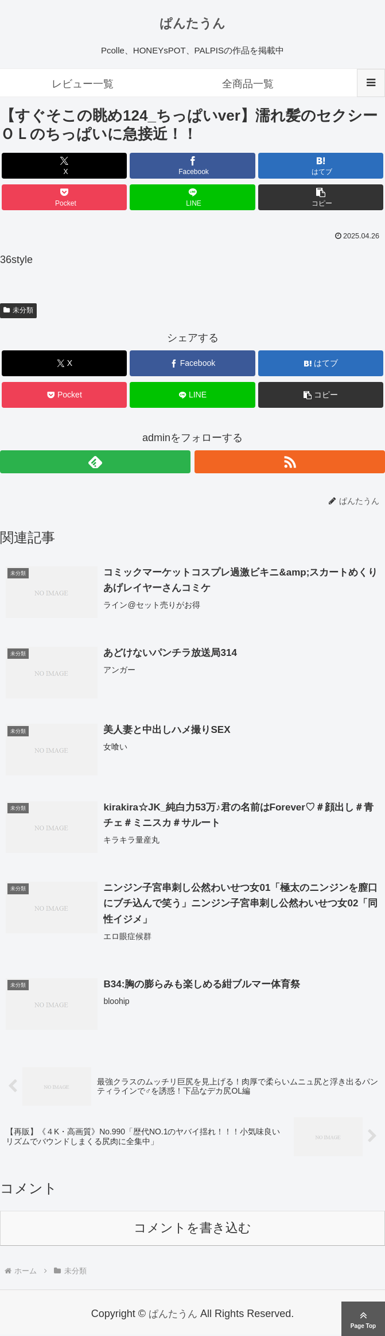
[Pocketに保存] (64, 197)
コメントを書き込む (192, 1229)
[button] (320, 197)
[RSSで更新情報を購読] (290, 461)
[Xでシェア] (64, 166)
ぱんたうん (192, 23)
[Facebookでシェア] (192, 166)
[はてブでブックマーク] (320, 166)
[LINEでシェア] (192, 197)
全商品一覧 (248, 84)
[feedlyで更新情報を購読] (95, 461)
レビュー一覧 (83, 84)
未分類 (18, 310)
